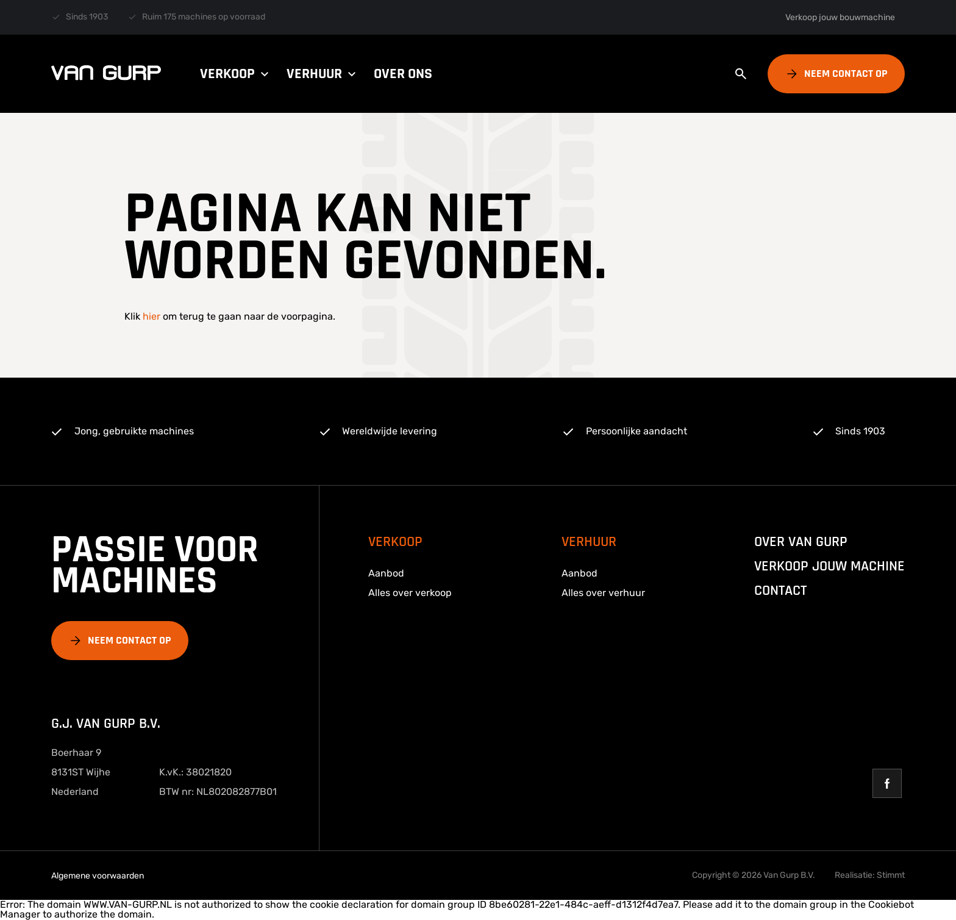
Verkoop (236, 74)
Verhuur (323, 74)
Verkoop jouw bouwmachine (840, 17)
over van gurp (800, 542)
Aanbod (386, 573)
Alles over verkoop (410, 592)
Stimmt (891, 875)
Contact (780, 590)
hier (151, 316)
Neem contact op (846, 73)
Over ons (403, 74)
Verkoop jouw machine (829, 566)
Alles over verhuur (603, 592)
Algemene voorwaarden (97, 876)
